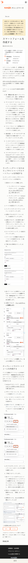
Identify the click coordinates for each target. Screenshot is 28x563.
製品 (9, 50)
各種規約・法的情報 (13, 548)
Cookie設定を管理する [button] (14, 554)
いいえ (13, 528)
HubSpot (22, 143)
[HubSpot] (2, 2)
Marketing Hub (8, 57)
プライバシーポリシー (14, 551)
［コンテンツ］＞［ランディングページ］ (16, 200)
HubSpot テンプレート (17, 374)
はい (6, 528)
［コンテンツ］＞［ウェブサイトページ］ (16, 190)
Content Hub (8, 62)
